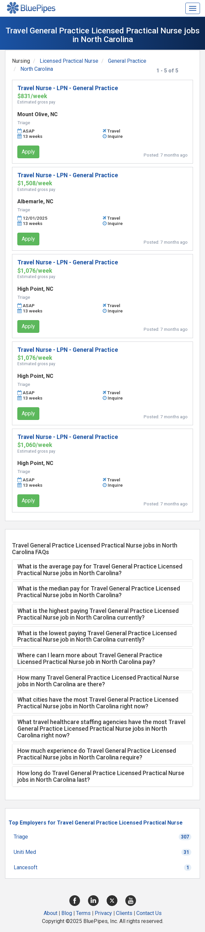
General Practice (127, 61)
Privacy (103, 913)
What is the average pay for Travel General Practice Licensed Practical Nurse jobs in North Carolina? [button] (99, 569)
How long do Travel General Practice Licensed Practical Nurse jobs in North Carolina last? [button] (100, 776)
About (50, 913)
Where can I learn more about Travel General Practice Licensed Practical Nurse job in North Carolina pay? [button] (89, 658)
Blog (66, 913)
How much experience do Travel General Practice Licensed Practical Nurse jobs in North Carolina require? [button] (96, 754)
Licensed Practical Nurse (69, 61)
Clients (124, 913)
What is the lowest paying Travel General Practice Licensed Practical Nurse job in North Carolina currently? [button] (97, 636)
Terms (83, 913)
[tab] (102, 570)
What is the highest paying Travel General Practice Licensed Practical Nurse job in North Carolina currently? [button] (98, 614)
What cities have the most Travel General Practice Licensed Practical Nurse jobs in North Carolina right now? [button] (97, 703)
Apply (28, 152)
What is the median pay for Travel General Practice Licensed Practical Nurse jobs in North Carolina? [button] (98, 592)
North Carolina (36, 69)
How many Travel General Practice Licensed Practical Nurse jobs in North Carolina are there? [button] (98, 681)
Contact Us (149, 913)
